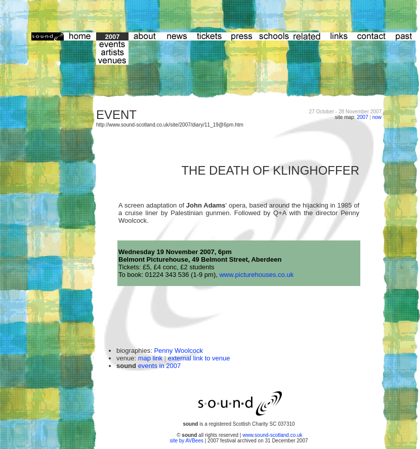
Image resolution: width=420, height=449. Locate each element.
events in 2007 (159, 366)
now (377, 117)
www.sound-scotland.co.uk (272, 435)
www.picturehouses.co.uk (256, 274)
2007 (362, 117)
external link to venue (199, 358)
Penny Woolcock (178, 350)
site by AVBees (187, 440)
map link (150, 358)
